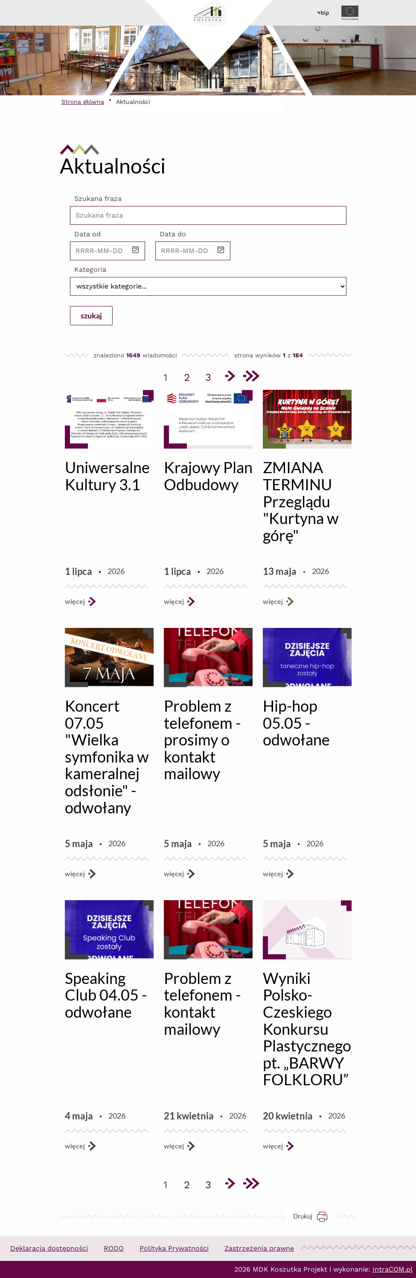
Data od (87, 234)
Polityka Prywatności (174, 1248)
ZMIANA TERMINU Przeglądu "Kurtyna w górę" (301, 501)
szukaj (91, 315)
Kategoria (90, 269)
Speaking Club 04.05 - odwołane (106, 995)
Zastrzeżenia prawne (259, 1248)
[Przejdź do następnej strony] (229, 377)
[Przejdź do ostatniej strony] (250, 377)
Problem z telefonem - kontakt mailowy (202, 1003)
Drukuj (314, 1216)
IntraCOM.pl (392, 1269)
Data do (173, 234)
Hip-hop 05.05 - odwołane (296, 722)
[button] (135, 250)
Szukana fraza (98, 198)
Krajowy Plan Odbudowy (208, 476)
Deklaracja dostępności (49, 1248)
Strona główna (82, 101)
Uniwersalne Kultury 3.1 (107, 476)
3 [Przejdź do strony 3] (211, 375)
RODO (114, 1248)
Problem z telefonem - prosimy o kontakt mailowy (202, 739)
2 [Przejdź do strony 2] (189, 375)
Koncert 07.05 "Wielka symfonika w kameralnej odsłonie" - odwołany (107, 756)
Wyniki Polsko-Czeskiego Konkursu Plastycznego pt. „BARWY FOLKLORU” (307, 1029)
